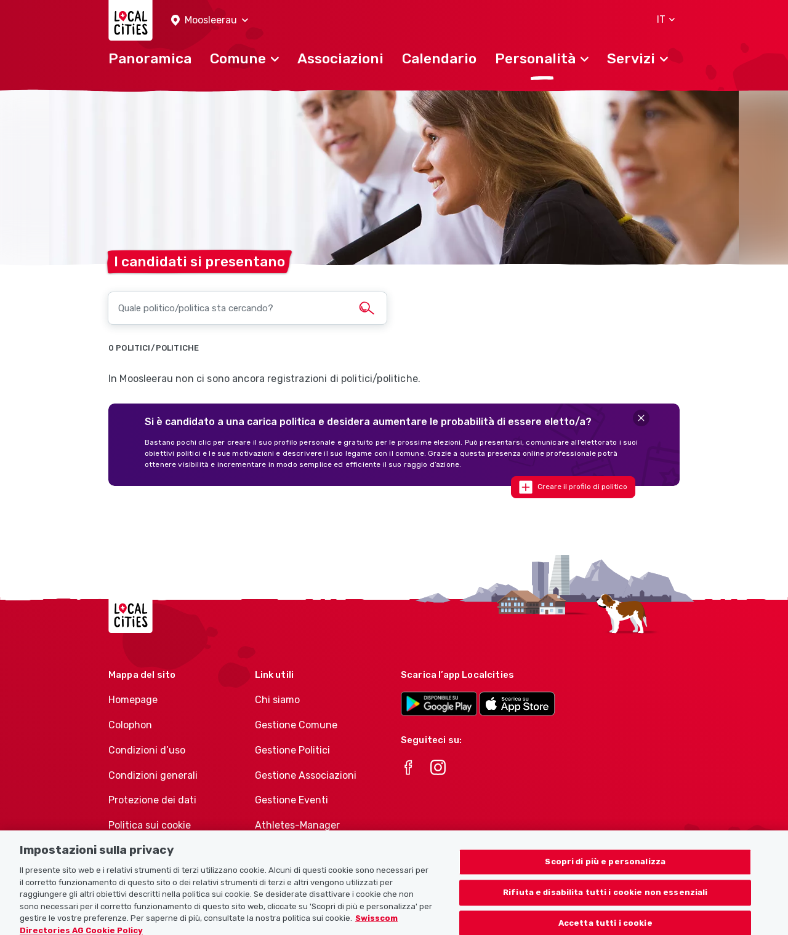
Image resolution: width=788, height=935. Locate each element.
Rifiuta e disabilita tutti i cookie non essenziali (605, 905)
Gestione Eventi (291, 800)
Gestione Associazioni (305, 775)
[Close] (641, 418)
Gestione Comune (296, 725)
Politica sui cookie (149, 825)
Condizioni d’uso (146, 750)
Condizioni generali (153, 775)
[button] (209, 20)
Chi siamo (277, 700)
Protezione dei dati (152, 800)
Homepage (133, 700)
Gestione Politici (292, 750)
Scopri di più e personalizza (605, 874)
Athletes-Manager (297, 825)
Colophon (130, 725)
